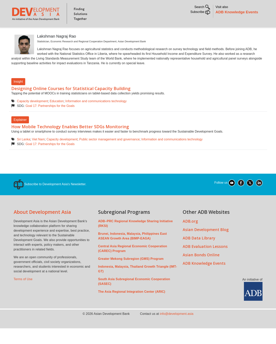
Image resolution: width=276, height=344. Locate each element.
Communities (186, 32)
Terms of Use (23, 290)
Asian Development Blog (206, 240)
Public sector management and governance (109, 150)
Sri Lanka (23, 150)
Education (57, 112)
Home (17, 32)
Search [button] (202, 7)
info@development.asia (176, 324)
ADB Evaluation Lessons (205, 257)
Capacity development (32, 112)
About (31, 32)
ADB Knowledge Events (237, 12)
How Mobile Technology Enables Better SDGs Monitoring (70, 137)
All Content (159, 32)
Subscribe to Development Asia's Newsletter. (50, 195)
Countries (73, 32)
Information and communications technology (96, 112)
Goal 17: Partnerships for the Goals (50, 116)
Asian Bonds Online (201, 265)
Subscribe (200, 12)
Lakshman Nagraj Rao (56, 47)
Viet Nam (38, 150)
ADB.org (190, 232)
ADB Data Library (199, 249)
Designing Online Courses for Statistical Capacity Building (70, 99)
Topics (49, 32)
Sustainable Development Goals (116, 32)
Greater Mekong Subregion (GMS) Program (131, 269)
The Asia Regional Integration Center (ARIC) (131, 302)
